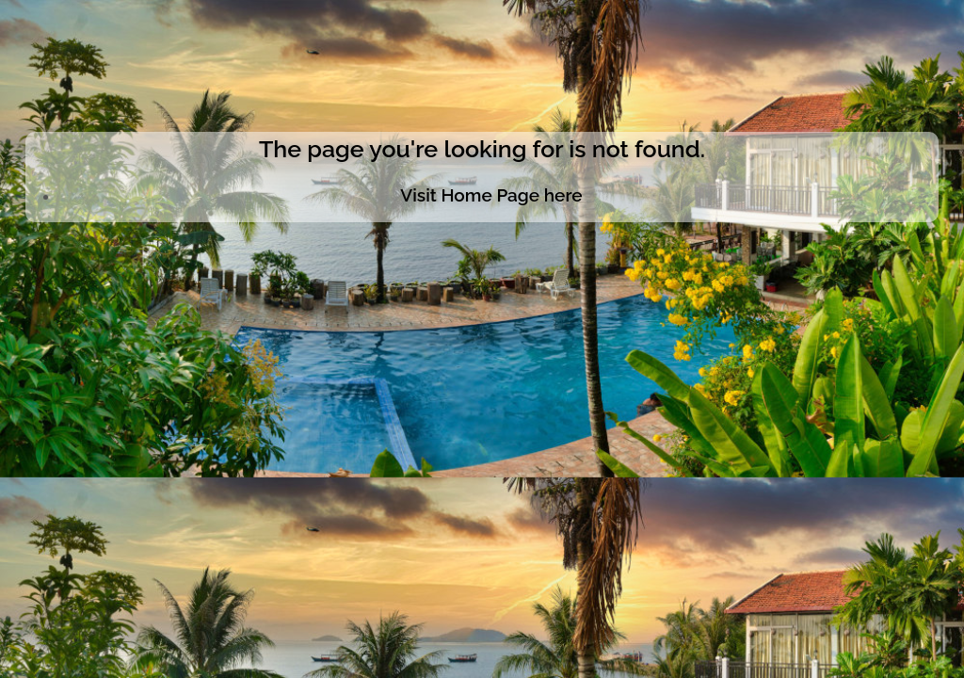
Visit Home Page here (491, 195)
